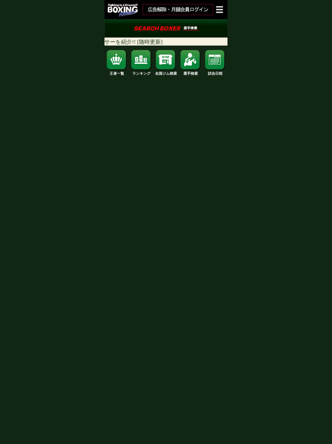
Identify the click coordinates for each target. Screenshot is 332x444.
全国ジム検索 (166, 71)
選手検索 (190, 71)
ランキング (141, 71)
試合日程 (215, 71)
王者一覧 (117, 71)
